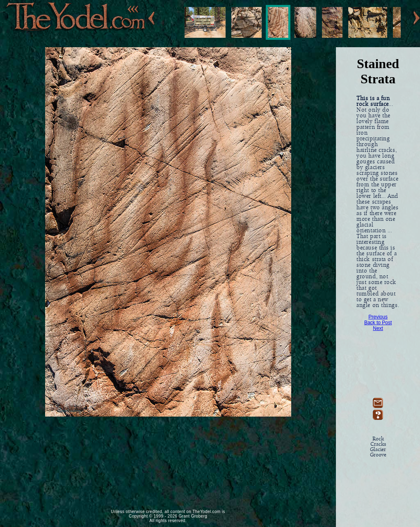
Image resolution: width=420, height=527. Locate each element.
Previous (378, 317)
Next (378, 328)
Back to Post (378, 322)
